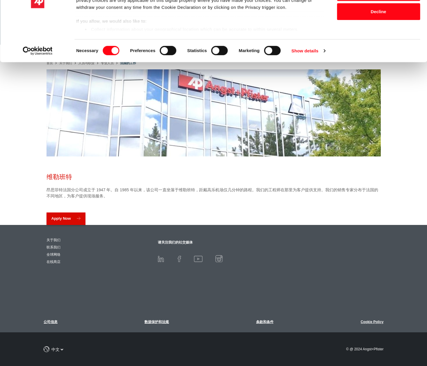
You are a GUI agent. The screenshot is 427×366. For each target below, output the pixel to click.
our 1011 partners (112, 21)
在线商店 (53, 262)
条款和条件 (265, 322)
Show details (305, 92)
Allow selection (378, 34)
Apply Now (61, 218)
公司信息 (51, 322)
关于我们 (53, 240)
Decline (378, 53)
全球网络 (53, 255)
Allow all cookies (378, 15)
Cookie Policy (372, 322)
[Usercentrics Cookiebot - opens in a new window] (37, 93)
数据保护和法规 (156, 322)
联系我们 (53, 247)
